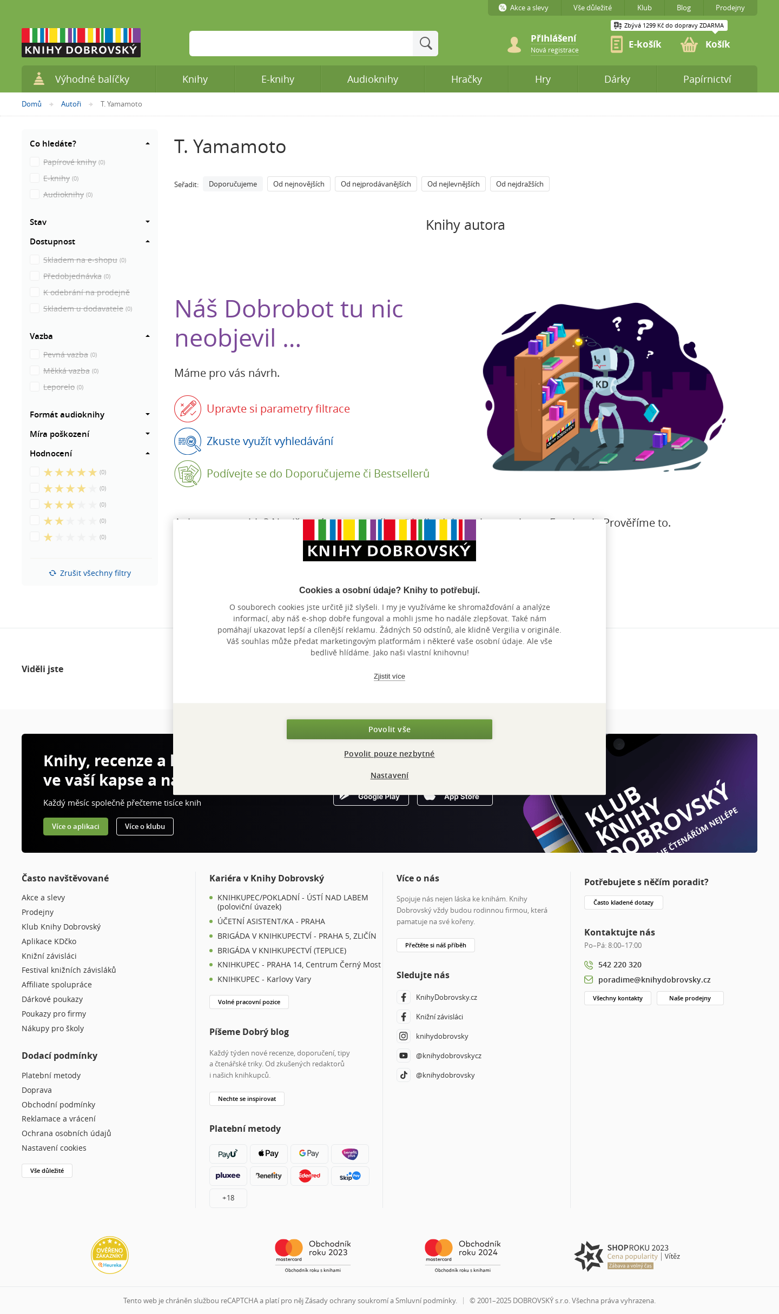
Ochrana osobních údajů (66, 1133)
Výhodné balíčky (80, 78)
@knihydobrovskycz (439, 1055)
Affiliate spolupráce (57, 985)
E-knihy (277, 78)
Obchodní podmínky (58, 1105)
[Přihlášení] (560, 38)
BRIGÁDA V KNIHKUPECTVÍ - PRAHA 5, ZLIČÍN (297, 936)
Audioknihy (372, 78)
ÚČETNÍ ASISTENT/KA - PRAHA (271, 921)
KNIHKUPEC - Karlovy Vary (264, 979)
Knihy (195, 78)
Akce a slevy (43, 897)
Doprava (37, 1090)
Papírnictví (707, 78)
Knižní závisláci (49, 956)
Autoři (71, 104)
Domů (32, 104)
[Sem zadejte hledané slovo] (301, 43)
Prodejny (38, 912)
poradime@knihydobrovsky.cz (654, 979)
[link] (555, 49)
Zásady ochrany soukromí (346, 1300)
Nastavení (390, 775)
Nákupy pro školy (53, 1028)
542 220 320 (620, 964)
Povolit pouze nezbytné (389, 753)
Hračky (466, 78)
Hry (543, 78)
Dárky (617, 78)
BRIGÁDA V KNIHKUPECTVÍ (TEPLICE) (281, 950)
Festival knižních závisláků (69, 970)
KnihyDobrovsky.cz (437, 997)
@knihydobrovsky (436, 1075)
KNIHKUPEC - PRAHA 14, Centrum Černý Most (299, 965)
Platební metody (51, 1075)
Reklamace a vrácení (59, 1119)
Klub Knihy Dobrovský (61, 927)
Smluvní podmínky (425, 1300)
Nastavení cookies (54, 1148)
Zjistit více (389, 676)
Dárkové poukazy (52, 999)
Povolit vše (389, 729)
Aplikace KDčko (49, 941)
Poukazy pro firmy (54, 1014)
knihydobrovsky (432, 1036)
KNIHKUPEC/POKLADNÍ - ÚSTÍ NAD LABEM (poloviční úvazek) (292, 902)
